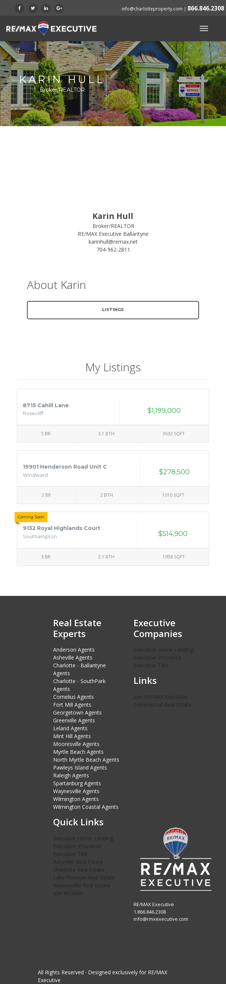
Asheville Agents (72, 657)
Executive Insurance (157, 657)
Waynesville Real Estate (81, 885)
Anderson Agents (74, 649)
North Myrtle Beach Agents (86, 759)
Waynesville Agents (76, 791)
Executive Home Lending (163, 649)
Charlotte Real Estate (78, 869)
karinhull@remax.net (113, 241)
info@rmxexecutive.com (161, 919)
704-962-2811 (113, 249)
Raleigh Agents (71, 775)
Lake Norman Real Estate (84, 877)
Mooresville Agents (76, 743)
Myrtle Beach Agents (78, 751)
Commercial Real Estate (163, 704)
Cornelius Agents (73, 696)
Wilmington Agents (76, 798)
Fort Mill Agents (72, 704)
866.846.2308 (205, 8)
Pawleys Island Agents (80, 767)
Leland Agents (70, 728)
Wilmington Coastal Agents (86, 806)
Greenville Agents (74, 720)
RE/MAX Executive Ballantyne (113, 233)
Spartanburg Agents (77, 783)
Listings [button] (113, 309)
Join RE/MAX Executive (161, 696)
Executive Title (151, 665)
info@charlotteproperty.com (152, 9)
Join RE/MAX (68, 893)
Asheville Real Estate (78, 861)
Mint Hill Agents (72, 736)
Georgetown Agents (77, 712)
